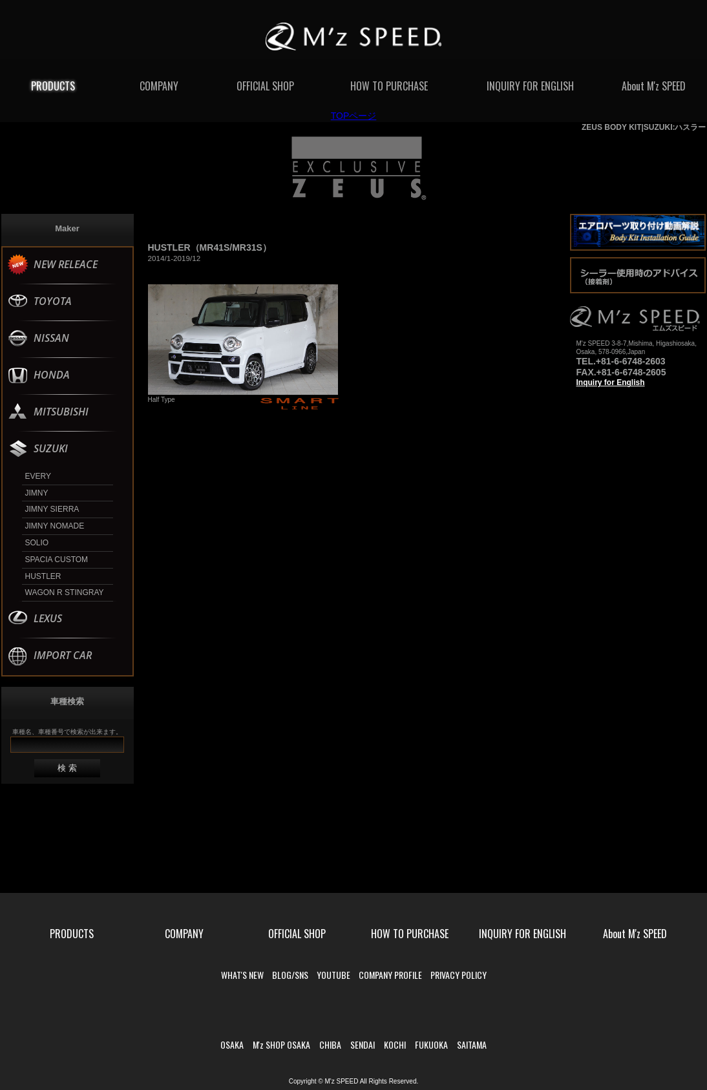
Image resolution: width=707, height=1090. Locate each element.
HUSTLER (43, 576)
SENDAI (362, 1044)
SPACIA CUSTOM (57, 559)
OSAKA (232, 1044)
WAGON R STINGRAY (64, 592)
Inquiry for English (610, 382)
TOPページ (354, 115)
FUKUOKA (431, 1044)
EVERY (38, 476)
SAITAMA (472, 1044)
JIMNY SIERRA (52, 509)
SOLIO (37, 542)
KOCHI (395, 1044)
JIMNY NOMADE (55, 525)
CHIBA (330, 1044)
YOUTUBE (333, 974)
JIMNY (36, 493)
